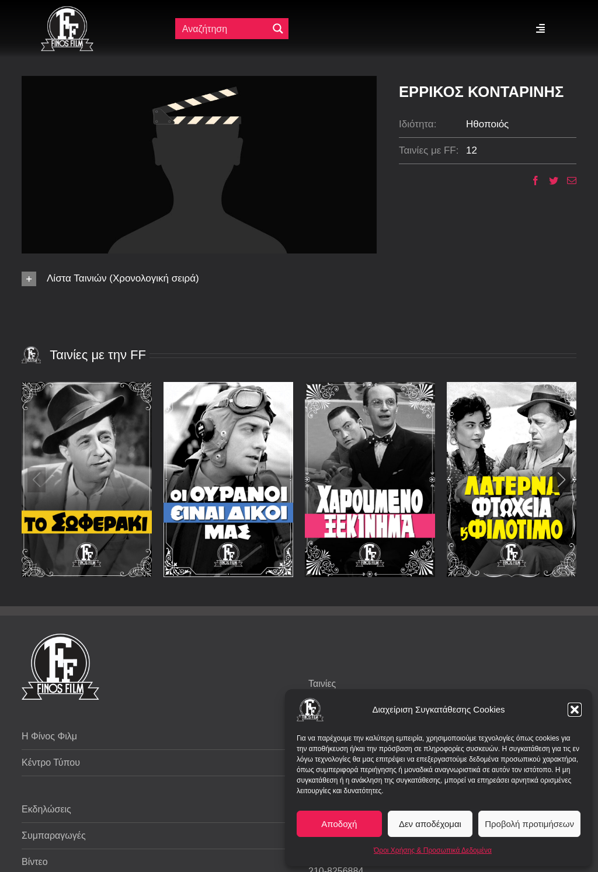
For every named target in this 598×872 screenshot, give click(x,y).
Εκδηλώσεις (46, 809)
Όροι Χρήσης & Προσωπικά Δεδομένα (433, 850)
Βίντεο (35, 862)
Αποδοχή (339, 824)
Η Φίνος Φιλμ (49, 736)
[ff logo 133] (67, 10)
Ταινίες (322, 684)
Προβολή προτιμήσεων (529, 824)
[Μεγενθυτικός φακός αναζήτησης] (278, 29)
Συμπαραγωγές (54, 835)
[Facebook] (531, 180)
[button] (574, 709)
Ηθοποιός (487, 124)
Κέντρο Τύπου (51, 762)
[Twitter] (549, 180)
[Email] (567, 180)
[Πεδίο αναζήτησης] (222, 28)
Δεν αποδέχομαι (430, 824)
